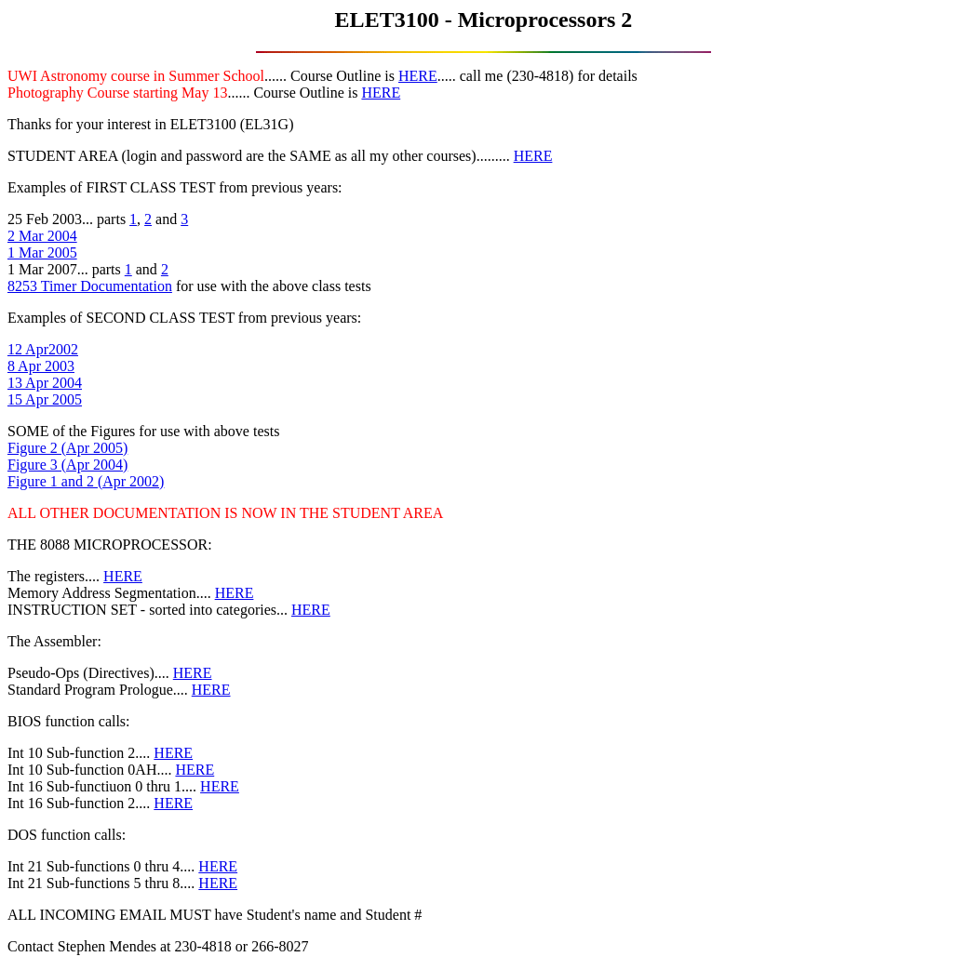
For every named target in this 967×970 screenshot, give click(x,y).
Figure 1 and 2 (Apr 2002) (85, 481)
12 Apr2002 (42, 349)
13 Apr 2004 (44, 383)
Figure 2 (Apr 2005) (67, 448)
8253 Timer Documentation (89, 286)
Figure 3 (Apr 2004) (67, 464)
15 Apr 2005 (44, 399)
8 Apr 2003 (40, 366)
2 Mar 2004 (42, 236)
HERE (417, 76)
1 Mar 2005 (42, 252)
